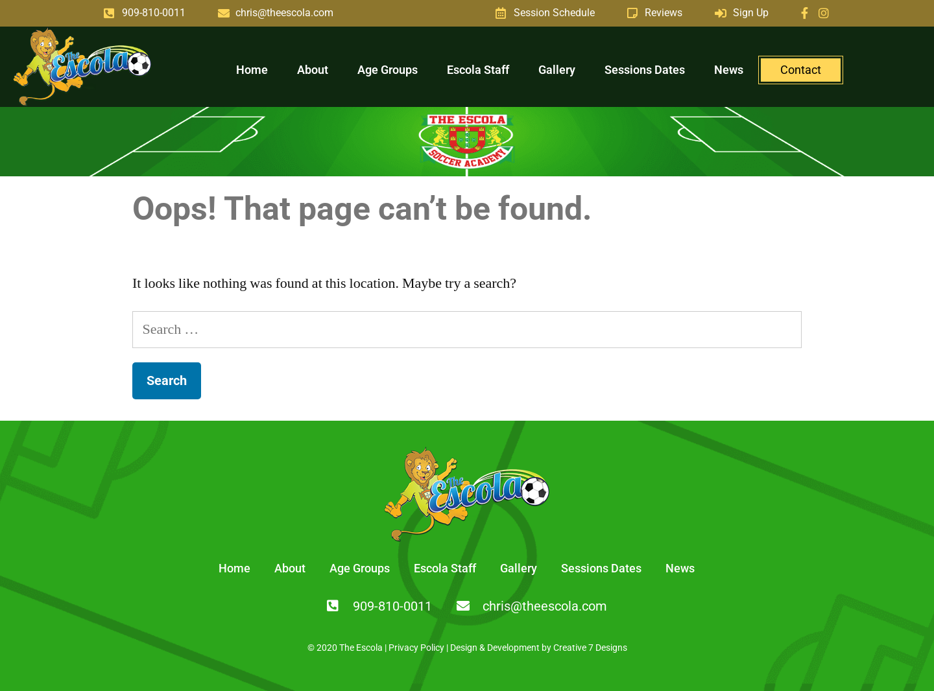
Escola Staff (478, 69)
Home (252, 69)
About (312, 69)
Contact (800, 69)
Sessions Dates (645, 69)
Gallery (556, 69)
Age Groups (387, 69)
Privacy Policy (416, 647)
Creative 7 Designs (590, 647)
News (728, 69)
